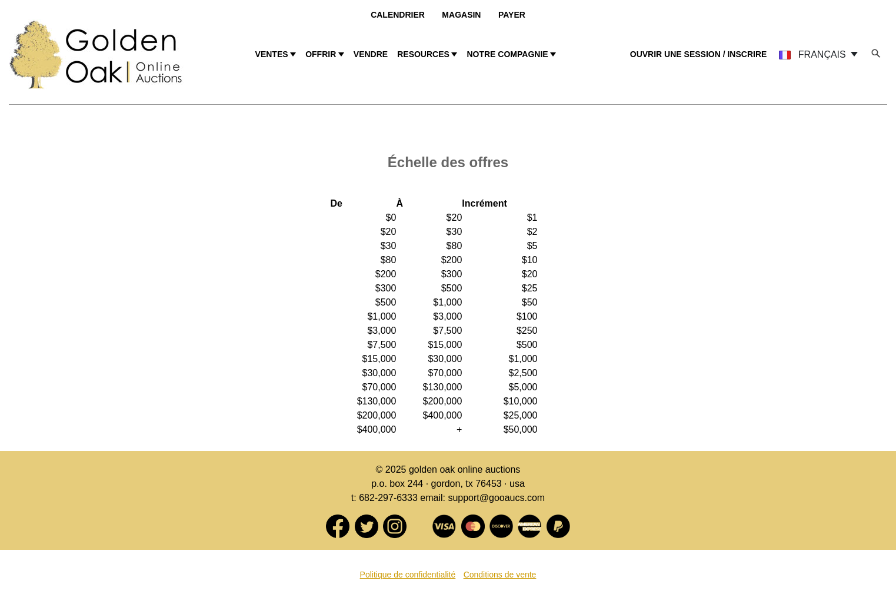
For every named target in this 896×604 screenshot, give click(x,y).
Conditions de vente (500, 574)
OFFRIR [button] (320, 54)
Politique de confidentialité (408, 574)
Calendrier (398, 14)
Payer (511, 14)
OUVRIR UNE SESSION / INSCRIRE (698, 54)
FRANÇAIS (813, 54)
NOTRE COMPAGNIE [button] (507, 54)
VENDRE (371, 54)
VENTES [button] (271, 54)
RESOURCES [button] (423, 54)
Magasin (461, 14)
